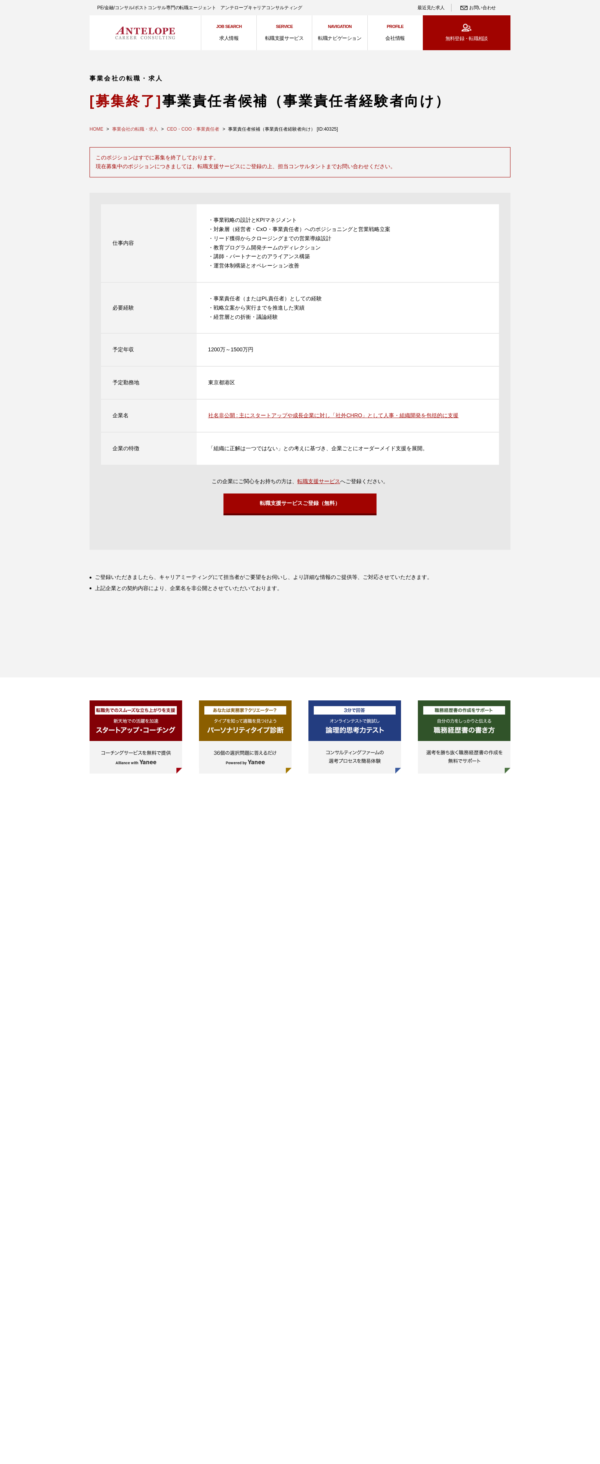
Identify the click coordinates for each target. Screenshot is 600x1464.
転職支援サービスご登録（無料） (300, 505)
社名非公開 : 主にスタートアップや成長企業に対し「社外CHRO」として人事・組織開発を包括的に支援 (333, 415)
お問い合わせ (482, 7)
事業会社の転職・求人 (135, 129)
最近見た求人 (430, 7)
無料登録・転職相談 (466, 38)
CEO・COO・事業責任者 (193, 129)
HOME (96, 129)
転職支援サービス (318, 481)
